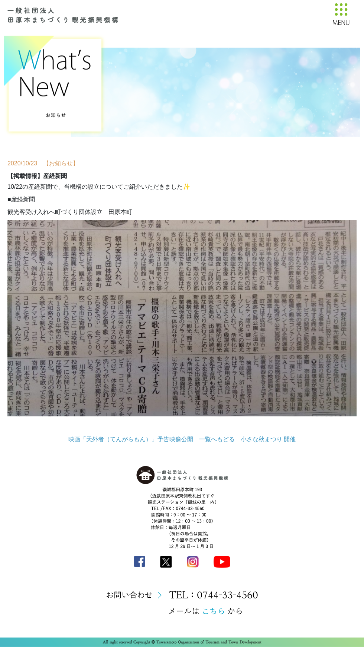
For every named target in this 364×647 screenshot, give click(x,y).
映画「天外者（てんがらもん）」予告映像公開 (130, 439)
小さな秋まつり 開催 (268, 439)
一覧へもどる (217, 439)
